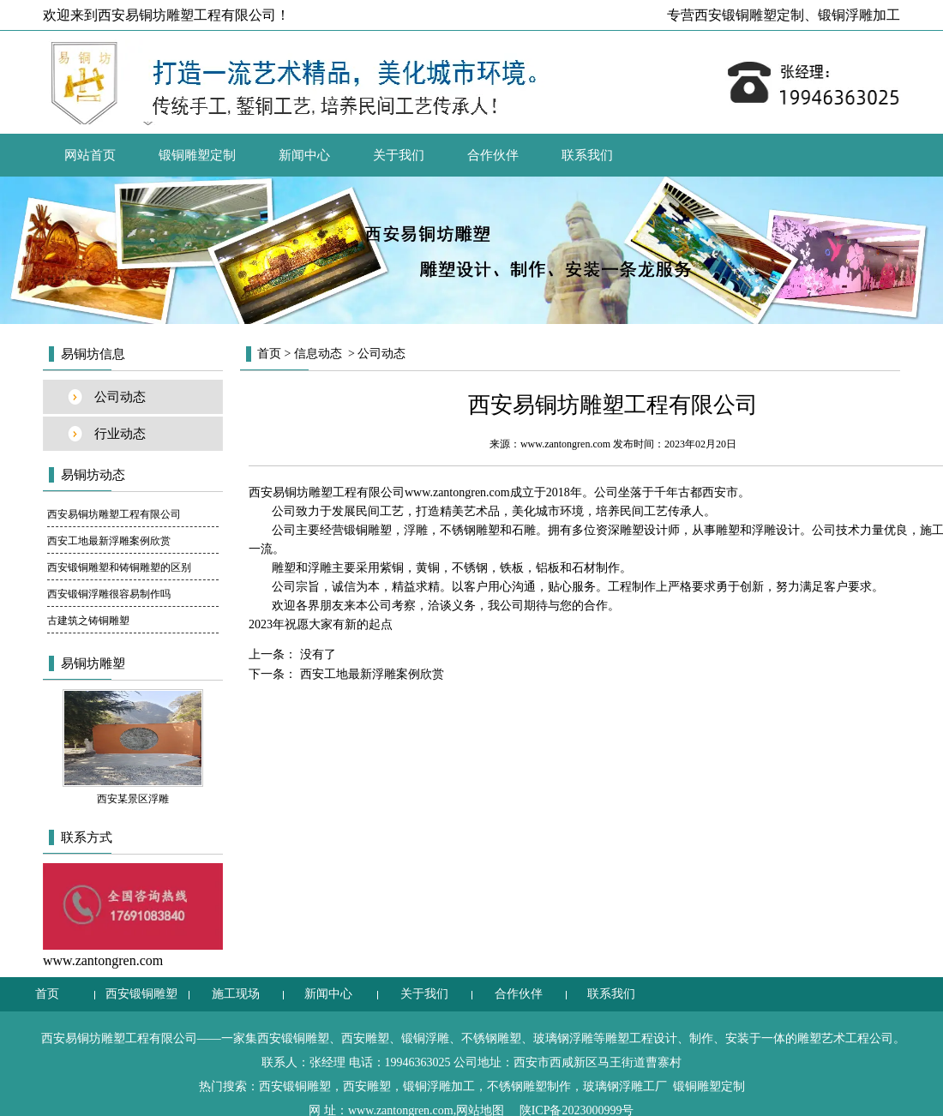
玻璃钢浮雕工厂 (625, 1086)
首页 (269, 353)
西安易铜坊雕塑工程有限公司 (114, 514)
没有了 (316, 654)
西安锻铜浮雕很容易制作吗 (109, 594)
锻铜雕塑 (368, 530)
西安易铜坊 (279, 492)
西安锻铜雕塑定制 (749, 15)
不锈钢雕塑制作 (529, 1086)
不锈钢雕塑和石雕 (488, 530)
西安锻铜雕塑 (141, 993)
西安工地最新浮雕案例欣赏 (109, 541)
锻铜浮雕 (425, 1038)
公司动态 (120, 397)
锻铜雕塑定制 (197, 155)
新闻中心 (304, 155)
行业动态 (120, 434)
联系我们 (587, 155)
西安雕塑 (365, 1038)
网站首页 (90, 155)
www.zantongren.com (565, 444)
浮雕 (416, 530)
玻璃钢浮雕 (563, 1038)
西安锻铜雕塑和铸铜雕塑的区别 (119, 567)
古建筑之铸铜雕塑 (88, 621)
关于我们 (398, 155)
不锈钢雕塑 (491, 1038)
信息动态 (318, 353)
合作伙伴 (493, 155)
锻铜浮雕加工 (859, 15)
